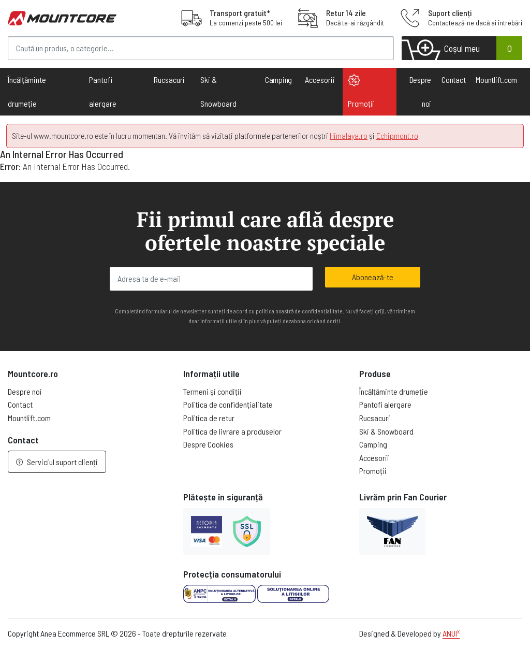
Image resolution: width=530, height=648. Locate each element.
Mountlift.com (496, 79)
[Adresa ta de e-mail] (211, 279)
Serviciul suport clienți (57, 462)
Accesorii (374, 458)
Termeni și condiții (212, 391)
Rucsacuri (374, 418)
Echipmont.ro (397, 135)
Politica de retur (208, 418)
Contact (453, 79)
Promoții (361, 91)
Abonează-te (372, 277)
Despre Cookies (208, 444)
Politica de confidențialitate (228, 404)
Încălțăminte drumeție (393, 391)
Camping (278, 79)
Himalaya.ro (348, 135)
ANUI (451, 633)
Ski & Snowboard (386, 431)
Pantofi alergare (385, 404)
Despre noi (420, 91)
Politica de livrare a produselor (232, 431)
